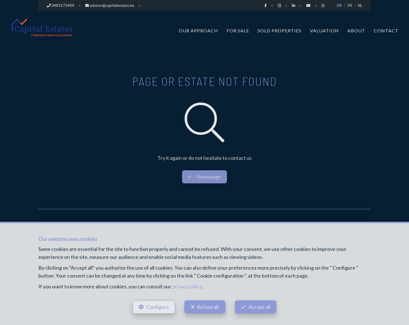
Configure (157, 307)
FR (350, 5)
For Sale (238, 30)
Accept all (259, 307)
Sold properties (279, 30)
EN (339, 5)
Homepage (204, 176)
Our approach (198, 30)
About (356, 30)
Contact (386, 30)
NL (360, 5)
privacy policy (187, 286)
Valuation (324, 30)
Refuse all (208, 307)
